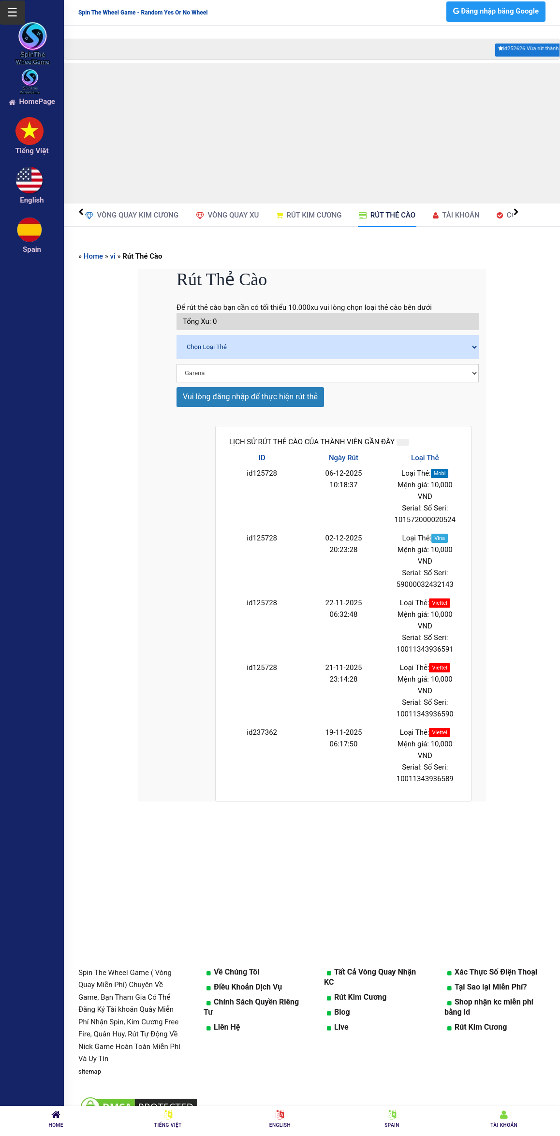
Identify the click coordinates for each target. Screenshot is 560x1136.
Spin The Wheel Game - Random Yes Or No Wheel (142, 12)
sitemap (89, 1071)
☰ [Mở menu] (12, 12)
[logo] (32, 29)
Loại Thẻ (425, 457)
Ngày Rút (343, 457)
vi (113, 256)
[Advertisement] (312, 133)
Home (93, 256)
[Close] (403, 442)
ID (262, 457)
